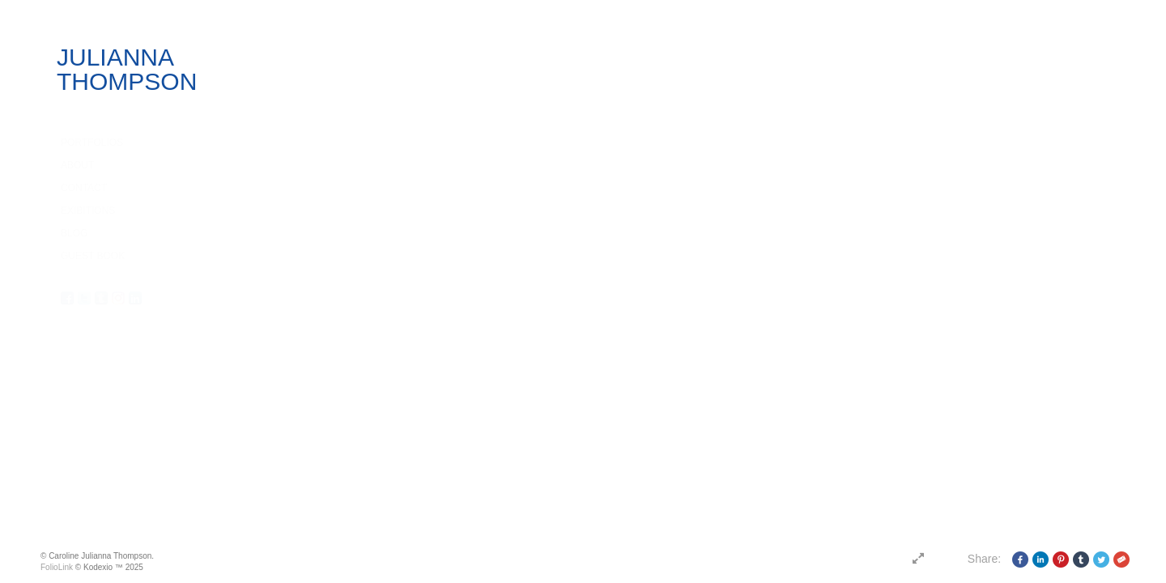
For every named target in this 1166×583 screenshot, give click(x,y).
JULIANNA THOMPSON (127, 69)
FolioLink (56, 567)
